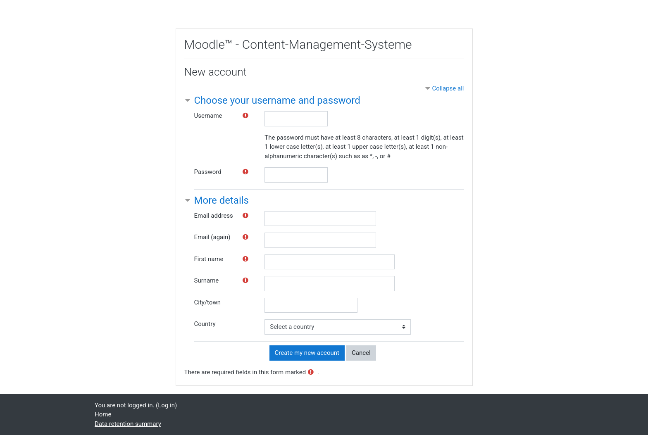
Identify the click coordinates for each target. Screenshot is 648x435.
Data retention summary (128, 424)
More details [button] (221, 200)
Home (103, 414)
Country (205, 324)
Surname (206, 280)
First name (209, 259)
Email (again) (212, 237)
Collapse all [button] (448, 88)
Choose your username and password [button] (277, 100)
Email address (213, 215)
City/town (207, 302)
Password (208, 172)
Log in (166, 405)
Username (208, 115)
